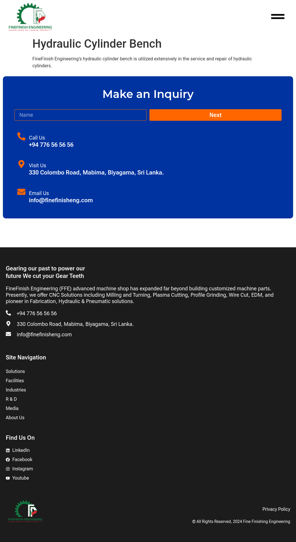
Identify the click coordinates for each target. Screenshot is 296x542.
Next (215, 115)
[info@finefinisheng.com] (8, 334)
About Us (15, 417)
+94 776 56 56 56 (37, 313)
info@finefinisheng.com (44, 334)
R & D (11, 399)
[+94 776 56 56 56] (8, 312)
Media (12, 408)
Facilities (15, 380)
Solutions (15, 371)
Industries (16, 390)
